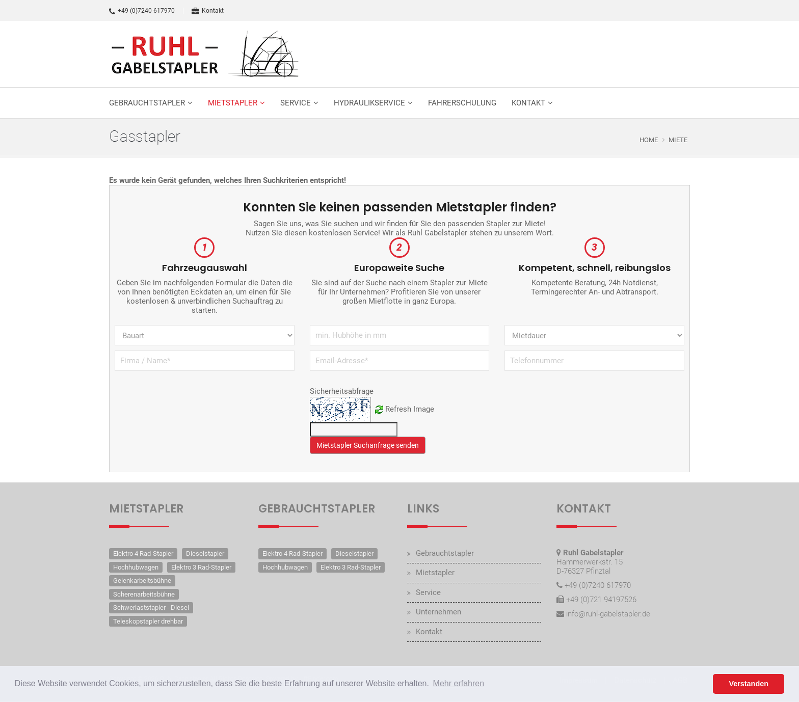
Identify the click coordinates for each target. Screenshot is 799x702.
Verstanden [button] (748, 684)
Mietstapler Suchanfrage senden (367, 445)
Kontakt (208, 10)
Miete (678, 140)
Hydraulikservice (369, 102)
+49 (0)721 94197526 (601, 599)
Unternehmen (438, 611)
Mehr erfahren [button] (459, 683)
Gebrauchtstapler (147, 102)
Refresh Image (409, 409)
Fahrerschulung (462, 102)
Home (649, 140)
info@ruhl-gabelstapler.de (608, 613)
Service (295, 102)
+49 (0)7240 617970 (142, 10)
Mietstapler (232, 102)
